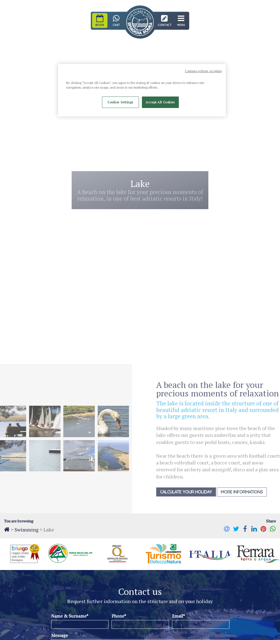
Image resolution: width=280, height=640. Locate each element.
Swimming (26, 529)
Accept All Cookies (160, 102)
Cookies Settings (120, 102)
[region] (142, 90)
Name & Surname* (69, 615)
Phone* (119, 615)
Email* (178, 615)
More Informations (246, 492)
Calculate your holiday (191, 492)
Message (59, 635)
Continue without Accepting (203, 71)
